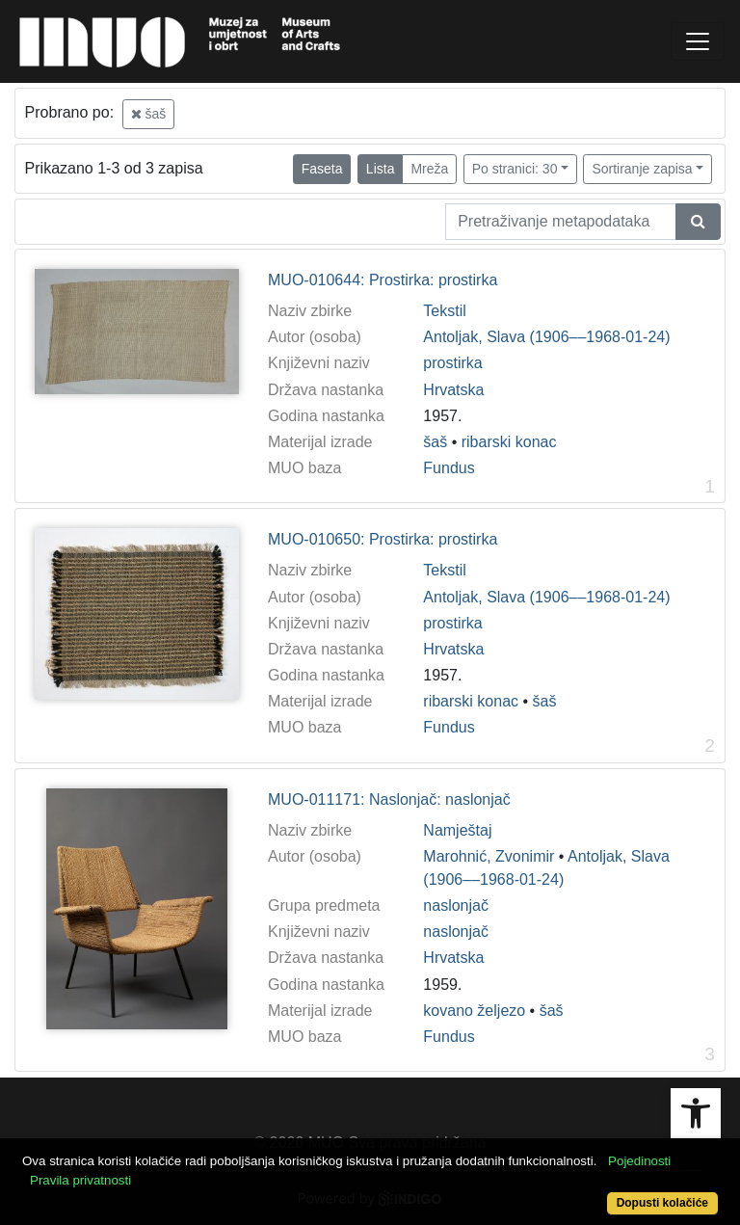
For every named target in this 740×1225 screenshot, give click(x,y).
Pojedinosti (639, 1161)
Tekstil (444, 311)
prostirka (452, 363)
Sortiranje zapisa (642, 168)
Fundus (448, 468)
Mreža (429, 168)
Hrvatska (453, 390)
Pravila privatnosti (80, 1180)
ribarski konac (509, 442)
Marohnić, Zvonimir (488, 856)
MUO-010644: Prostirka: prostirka (382, 280)
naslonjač (456, 905)
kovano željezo (474, 1010)
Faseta (322, 168)
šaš (149, 113)
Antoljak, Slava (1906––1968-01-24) (546, 337)
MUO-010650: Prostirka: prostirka (382, 539)
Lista (380, 168)
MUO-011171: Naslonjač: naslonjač (389, 799)
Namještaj (457, 830)
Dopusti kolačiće (662, 1203)
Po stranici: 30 (515, 168)
